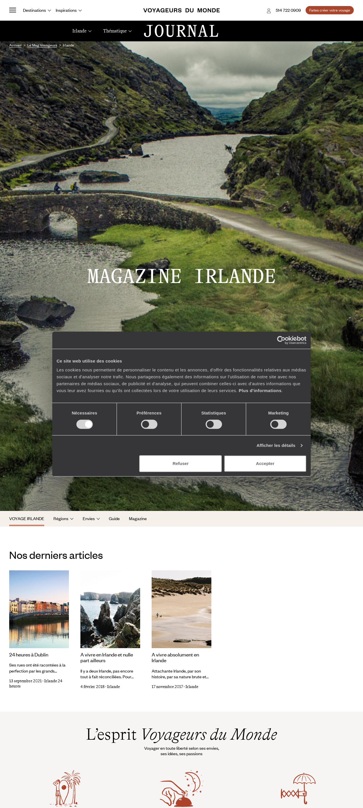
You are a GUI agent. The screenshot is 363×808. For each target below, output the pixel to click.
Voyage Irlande (26, 518)
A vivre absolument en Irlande (175, 657)
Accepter (265, 463)
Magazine (138, 518)
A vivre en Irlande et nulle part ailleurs (106, 657)
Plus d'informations (260, 390)
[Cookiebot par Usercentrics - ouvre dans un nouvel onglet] (281, 340)
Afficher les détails (275, 445)
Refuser (181, 463)
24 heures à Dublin (28, 654)
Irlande (113, 686)
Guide (114, 518)
